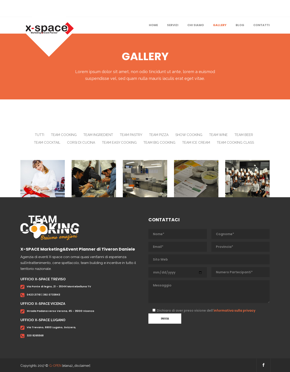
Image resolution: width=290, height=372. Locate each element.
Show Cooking (188, 135)
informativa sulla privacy (234, 310)
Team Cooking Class (235, 142)
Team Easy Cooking (119, 142)
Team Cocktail (47, 142)
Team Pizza (159, 135)
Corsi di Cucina (81, 142)
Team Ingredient (98, 135)
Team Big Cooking (159, 142)
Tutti (39, 135)
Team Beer (243, 135)
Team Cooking (64, 135)
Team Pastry (131, 135)
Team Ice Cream (196, 142)
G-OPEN (55, 365)
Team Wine (218, 135)
